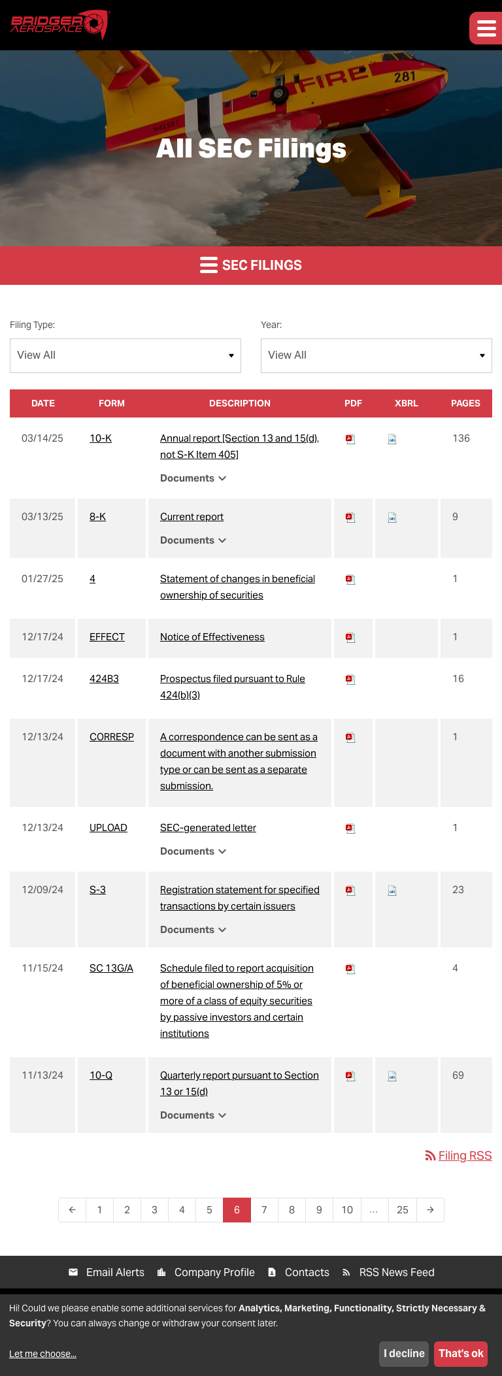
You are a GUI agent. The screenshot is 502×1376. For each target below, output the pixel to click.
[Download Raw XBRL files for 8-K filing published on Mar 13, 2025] (392, 516)
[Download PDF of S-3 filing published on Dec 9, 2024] (351, 889)
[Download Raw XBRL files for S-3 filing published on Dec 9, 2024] (392, 889)
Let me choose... (42, 1354)
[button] (485, 28)
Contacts (307, 1272)
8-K (98, 516)
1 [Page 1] (103, 1212)
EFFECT (107, 637)
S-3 (98, 889)
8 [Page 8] (296, 1212)
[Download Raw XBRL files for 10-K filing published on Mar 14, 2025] (392, 438)
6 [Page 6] (241, 1212)
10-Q (101, 1075)
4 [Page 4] (186, 1212)
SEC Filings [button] (251, 264)
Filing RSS (457, 1155)
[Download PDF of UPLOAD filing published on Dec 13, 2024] (351, 827)
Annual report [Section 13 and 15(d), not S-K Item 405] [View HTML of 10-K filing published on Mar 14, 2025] (239, 446)
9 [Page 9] (323, 1212)
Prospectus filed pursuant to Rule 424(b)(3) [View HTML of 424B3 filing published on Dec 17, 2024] (232, 686)
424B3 (104, 678)
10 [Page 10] (351, 1212)
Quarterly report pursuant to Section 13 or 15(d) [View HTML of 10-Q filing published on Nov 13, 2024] (239, 1083)
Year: (271, 325)
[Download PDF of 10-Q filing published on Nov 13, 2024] (351, 1075)
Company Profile (215, 1272)
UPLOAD (108, 827)
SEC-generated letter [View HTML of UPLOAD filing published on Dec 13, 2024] (208, 827)
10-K (101, 438)
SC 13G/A (111, 968)
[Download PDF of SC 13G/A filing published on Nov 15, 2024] (351, 968)
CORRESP (112, 736)
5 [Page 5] (213, 1212)
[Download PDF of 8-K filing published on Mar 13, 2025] (351, 516)
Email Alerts (115, 1272)
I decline (404, 1353)
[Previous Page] (72, 1210)
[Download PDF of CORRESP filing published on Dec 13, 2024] (351, 736)
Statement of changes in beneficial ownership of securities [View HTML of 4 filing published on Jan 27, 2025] (237, 586)
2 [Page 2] (131, 1212)
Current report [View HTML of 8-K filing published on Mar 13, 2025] (192, 516)
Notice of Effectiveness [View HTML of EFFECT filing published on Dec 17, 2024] (212, 637)
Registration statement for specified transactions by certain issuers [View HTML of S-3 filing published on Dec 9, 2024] (240, 897)
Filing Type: (32, 325)
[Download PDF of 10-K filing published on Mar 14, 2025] (351, 438)
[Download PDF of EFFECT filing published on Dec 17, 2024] (351, 637)
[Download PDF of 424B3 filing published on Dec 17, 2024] (351, 678)
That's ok (461, 1353)
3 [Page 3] (158, 1212)
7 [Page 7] (268, 1212)
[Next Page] (430, 1210)
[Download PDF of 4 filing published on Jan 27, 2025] (351, 578)
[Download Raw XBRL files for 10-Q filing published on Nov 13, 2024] (392, 1075)
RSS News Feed (397, 1272)
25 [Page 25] (406, 1212)
